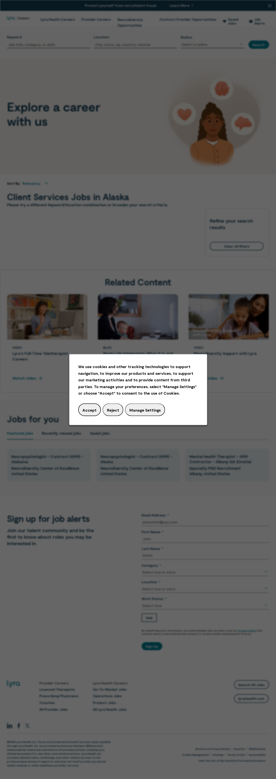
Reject (113, 409)
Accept (89, 409)
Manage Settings (145, 409)
